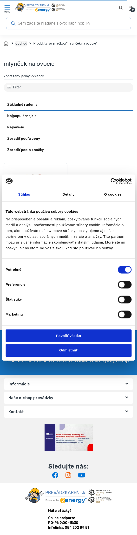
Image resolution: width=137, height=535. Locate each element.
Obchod (21, 43)
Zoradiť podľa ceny (23, 139)
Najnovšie (15, 127)
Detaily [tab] (69, 194)
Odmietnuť (68, 350)
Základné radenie (22, 105)
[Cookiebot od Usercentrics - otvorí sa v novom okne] (110, 181)
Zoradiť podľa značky (25, 150)
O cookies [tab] (113, 194)
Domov (6, 43)
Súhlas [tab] (24, 194)
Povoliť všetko (68, 336)
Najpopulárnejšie (22, 116)
